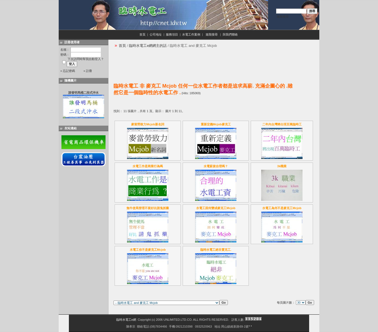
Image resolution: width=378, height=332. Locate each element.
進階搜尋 (283, 16)
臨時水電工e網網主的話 (148, 46)
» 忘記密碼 (67, 70)
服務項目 (172, 34)
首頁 (142, 34)
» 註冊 (87, 70)
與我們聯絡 (231, 34)
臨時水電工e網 (126, 319)
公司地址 (156, 34)
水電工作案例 (191, 34)
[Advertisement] (214, 63)
